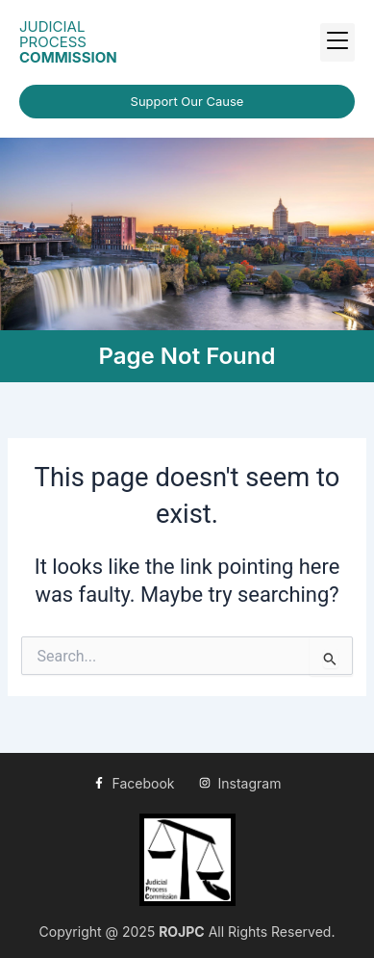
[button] (337, 42)
